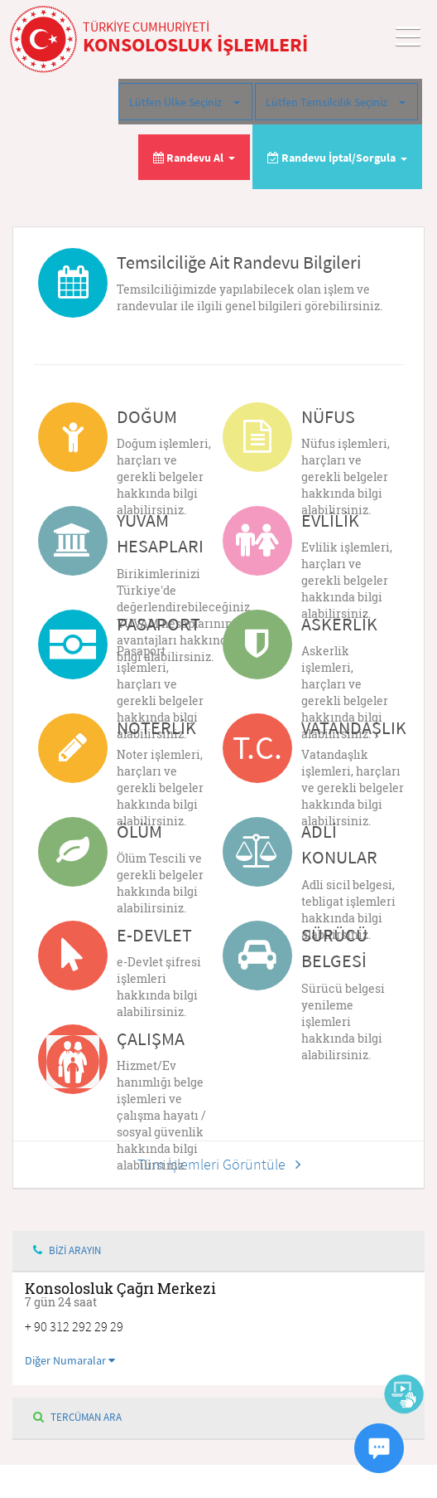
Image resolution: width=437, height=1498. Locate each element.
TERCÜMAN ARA (77, 1417)
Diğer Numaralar (70, 1360)
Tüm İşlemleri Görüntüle (218, 1164)
